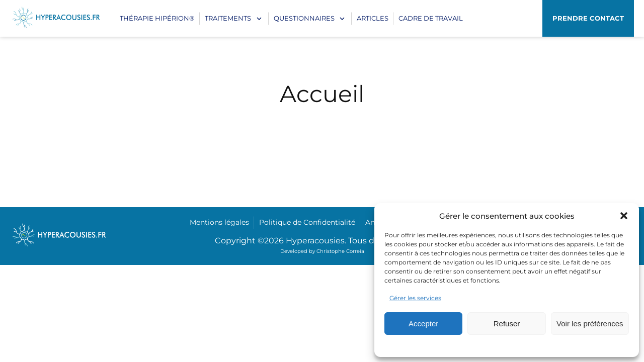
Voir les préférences (589, 323)
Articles (372, 18)
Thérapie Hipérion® (157, 18)
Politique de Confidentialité (307, 222)
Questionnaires (304, 18)
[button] (624, 216)
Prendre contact (588, 18)
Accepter (423, 323)
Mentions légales (219, 222)
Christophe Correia (340, 251)
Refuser (507, 323)
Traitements (228, 18)
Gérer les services (415, 298)
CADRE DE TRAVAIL (430, 18)
